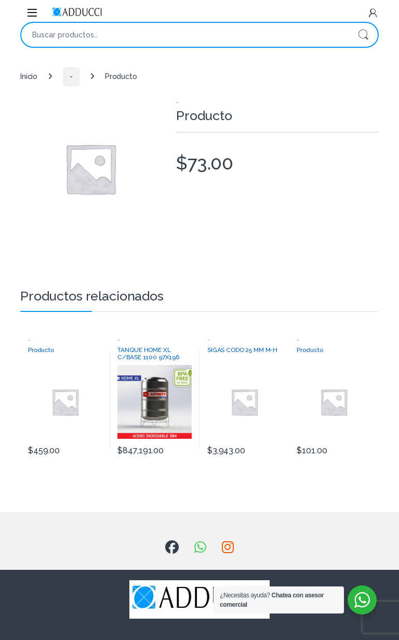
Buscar (363, 35)
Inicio (28, 76)
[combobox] (185, 35)
